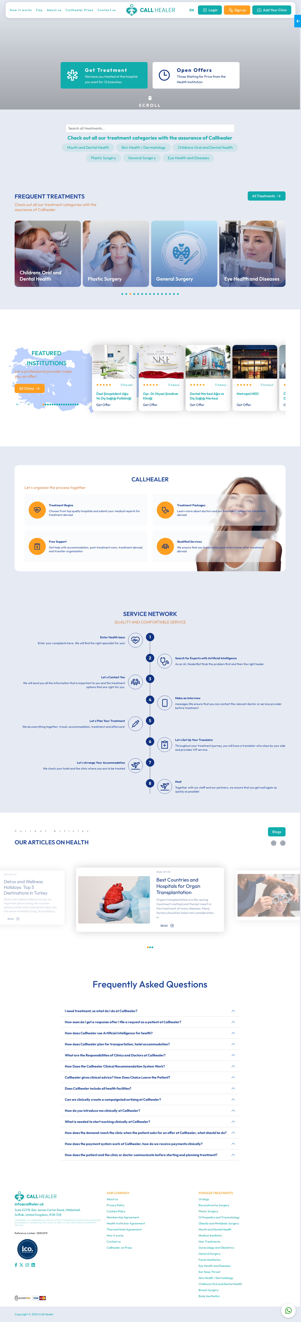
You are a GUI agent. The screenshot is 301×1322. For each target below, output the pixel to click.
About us (54, 10)
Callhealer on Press (119, 1247)
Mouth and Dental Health (88, 147)
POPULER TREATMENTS (216, 1193)
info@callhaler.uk (29, 1204)
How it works (21, 10)
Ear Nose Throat (209, 1271)
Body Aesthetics (209, 1296)
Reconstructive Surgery (214, 1205)
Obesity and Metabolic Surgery (219, 1223)
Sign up (237, 10)
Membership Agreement (123, 1217)
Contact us (107, 10)
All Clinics (29, 388)
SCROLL (150, 102)
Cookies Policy (116, 1211)
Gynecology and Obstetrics (216, 1247)
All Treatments (266, 195)
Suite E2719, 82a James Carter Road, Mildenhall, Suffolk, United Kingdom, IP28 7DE (47, 1212)
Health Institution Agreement (126, 1223)
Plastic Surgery (103, 157)
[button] (18, 404)
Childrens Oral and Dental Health (205, 147)
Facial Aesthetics (210, 1259)
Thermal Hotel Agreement (124, 1229)
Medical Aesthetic (210, 1235)
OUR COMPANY (118, 1193)
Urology (204, 1199)
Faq (39, 10)
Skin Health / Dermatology (143, 147)
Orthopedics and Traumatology (219, 1217)
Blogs (276, 832)
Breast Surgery (208, 1290)
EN (191, 10)
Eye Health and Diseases (188, 157)
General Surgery (142, 157)
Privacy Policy (115, 1205)
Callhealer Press (79, 10)
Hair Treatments (209, 1241)
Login (209, 10)
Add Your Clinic (272, 10)
